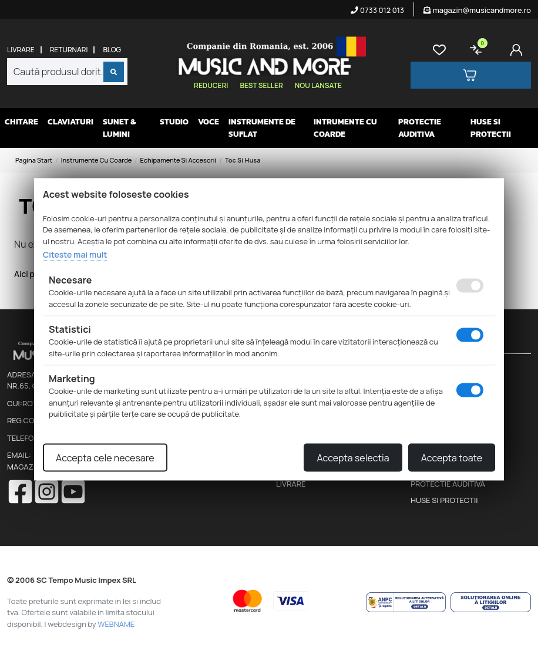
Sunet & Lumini (119, 128)
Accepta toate (451, 457)
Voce (208, 122)
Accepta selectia (353, 457)
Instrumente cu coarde (96, 160)
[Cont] (518, 50)
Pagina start (33, 160)
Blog (112, 49)
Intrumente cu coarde (345, 128)
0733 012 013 (377, 10)
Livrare (21, 49)
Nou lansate (318, 85)
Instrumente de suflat (261, 128)
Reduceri (211, 85)
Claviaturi (70, 122)
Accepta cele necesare (105, 457)
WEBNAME (115, 624)
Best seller (261, 85)
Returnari (69, 49)
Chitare (21, 122)
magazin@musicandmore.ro (477, 10)
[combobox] (67, 71)
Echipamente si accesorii (178, 160)
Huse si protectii (490, 128)
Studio (174, 122)
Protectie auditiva (419, 128)
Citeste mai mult (75, 254)
